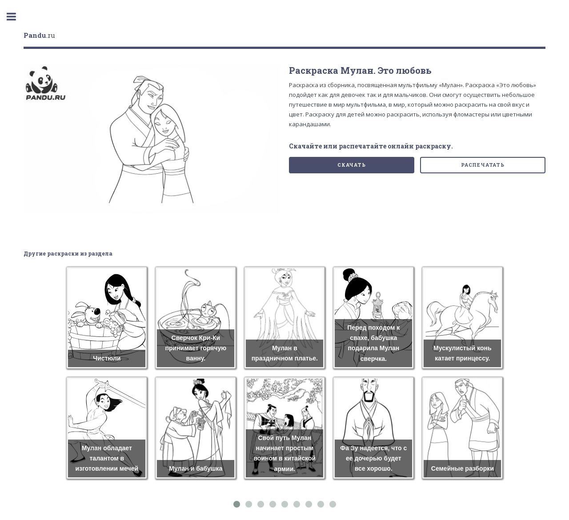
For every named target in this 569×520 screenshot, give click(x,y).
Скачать (351, 165)
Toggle (16, 16)
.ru (39, 35)
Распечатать (483, 165)
